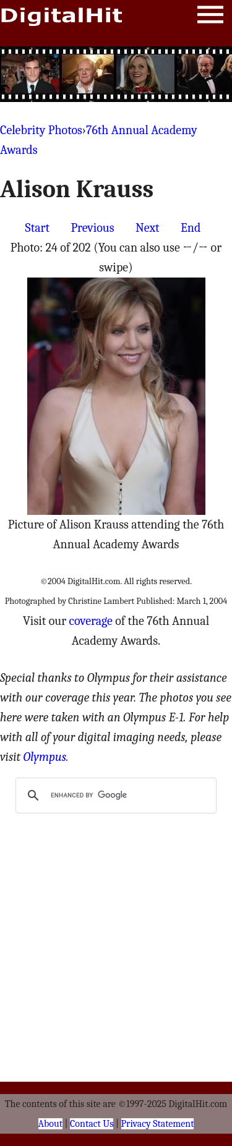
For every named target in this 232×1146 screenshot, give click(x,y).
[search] (114, 795)
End (190, 228)
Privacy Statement (157, 1123)
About (50, 1123)
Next (147, 228)
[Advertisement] (116, 74)
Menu (210, 17)
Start (37, 228)
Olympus (45, 757)
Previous (92, 228)
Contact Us (91, 1123)
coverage (91, 621)
